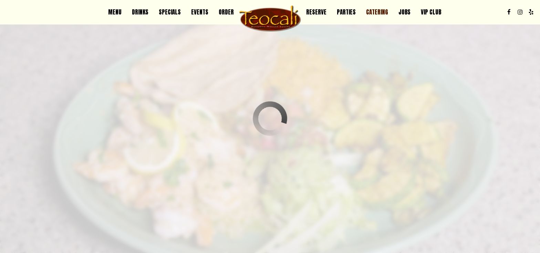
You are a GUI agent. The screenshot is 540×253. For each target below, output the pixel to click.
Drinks (140, 12)
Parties (346, 12)
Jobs (404, 12)
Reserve (316, 12)
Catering (377, 12)
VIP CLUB (431, 12)
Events (199, 12)
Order (226, 12)
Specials (170, 12)
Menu (115, 12)
